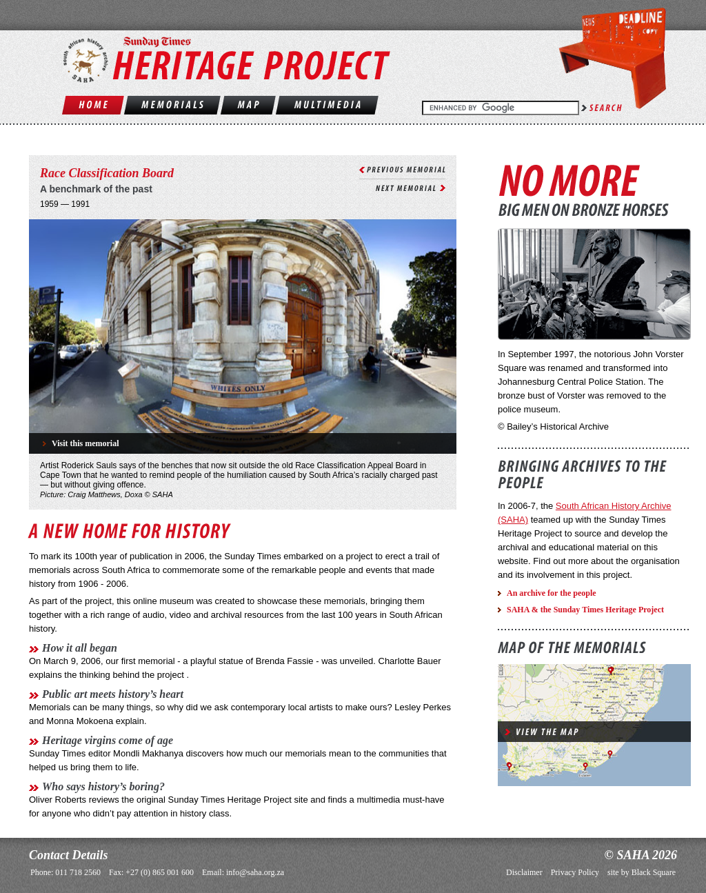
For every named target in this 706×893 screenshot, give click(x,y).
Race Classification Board (107, 173)
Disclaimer (524, 872)
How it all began (79, 648)
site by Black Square (641, 872)
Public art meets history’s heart (112, 694)
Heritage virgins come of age (107, 740)
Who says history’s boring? (103, 786)
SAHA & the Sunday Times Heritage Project (585, 609)
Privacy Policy (575, 872)
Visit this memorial (85, 443)
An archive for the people (551, 593)
